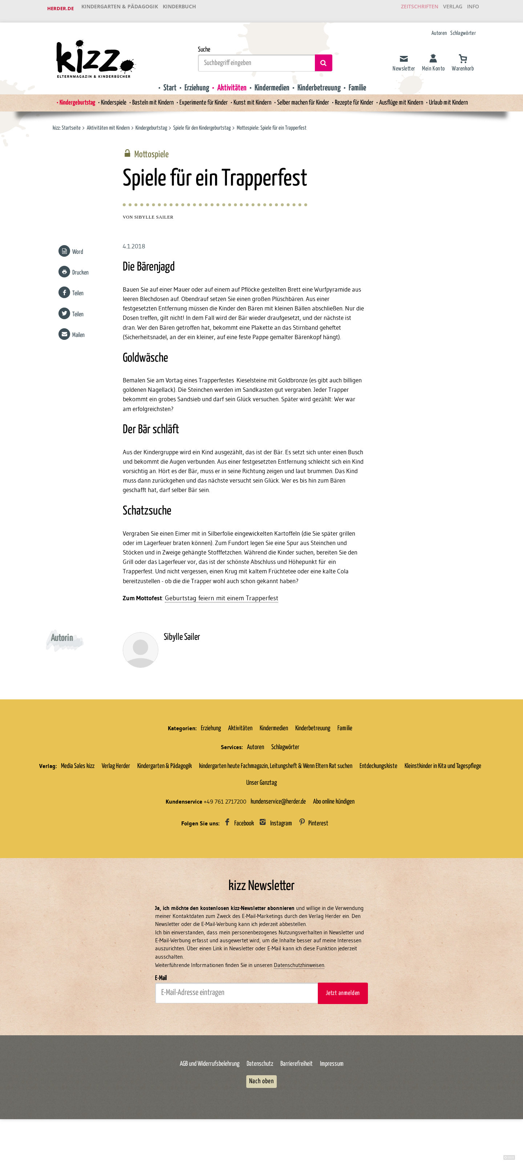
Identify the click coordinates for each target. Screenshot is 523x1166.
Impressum (332, 1092)
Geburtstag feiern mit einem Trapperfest (223, 624)
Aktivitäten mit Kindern (108, 123)
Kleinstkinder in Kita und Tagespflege (443, 792)
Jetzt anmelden (343, 1021)
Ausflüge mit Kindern (410, 97)
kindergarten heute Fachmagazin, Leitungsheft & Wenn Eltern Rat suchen (275, 792)
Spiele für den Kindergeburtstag (202, 123)
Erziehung (193, 82)
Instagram (281, 849)
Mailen (77, 332)
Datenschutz (260, 1092)
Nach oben (261, 1109)
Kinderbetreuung (322, 82)
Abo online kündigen (333, 827)
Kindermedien (272, 82)
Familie (362, 82)
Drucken (79, 270)
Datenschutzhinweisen (299, 993)
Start (164, 82)
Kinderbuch (182, 8)
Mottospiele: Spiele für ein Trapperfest (272, 123)
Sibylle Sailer (154, 214)
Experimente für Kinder (199, 97)
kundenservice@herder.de (278, 827)
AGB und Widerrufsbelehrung (209, 1092)
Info (470, 8)
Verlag (445, 8)
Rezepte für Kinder (360, 97)
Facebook (244, 849)
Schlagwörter (463, 28)
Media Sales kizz (77, 792)
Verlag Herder (116, 792)
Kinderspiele (103, 97)
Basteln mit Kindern (145, 97)
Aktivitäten (230, 82)
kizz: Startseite (67, 123)
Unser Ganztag (261, 808)
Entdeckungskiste (378, 792)
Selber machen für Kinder (306, 97)
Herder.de (60, 8)
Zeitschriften (408, 8)
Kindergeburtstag (64, 97)
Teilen (76, 291)
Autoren (438, 28)
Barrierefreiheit (296, 1092)
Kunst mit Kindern (251, 97)
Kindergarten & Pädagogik (120, 8)
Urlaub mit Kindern (462, 97)
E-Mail (161, 1006)
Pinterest (318, 849)
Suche (204, 44)
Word (76, 249)
